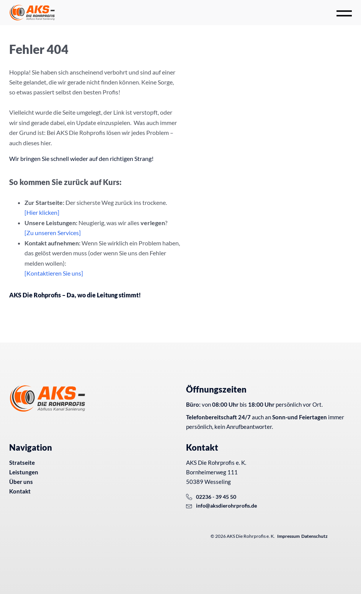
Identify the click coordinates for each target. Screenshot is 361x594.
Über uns (21, 481)
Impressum (288, 536)
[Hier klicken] (42, 212)
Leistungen (23, 472)
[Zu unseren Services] (53, 232)
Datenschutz (314, 536)
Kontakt (20, 491)
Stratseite (22, 462)
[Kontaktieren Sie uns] (54, 273)
